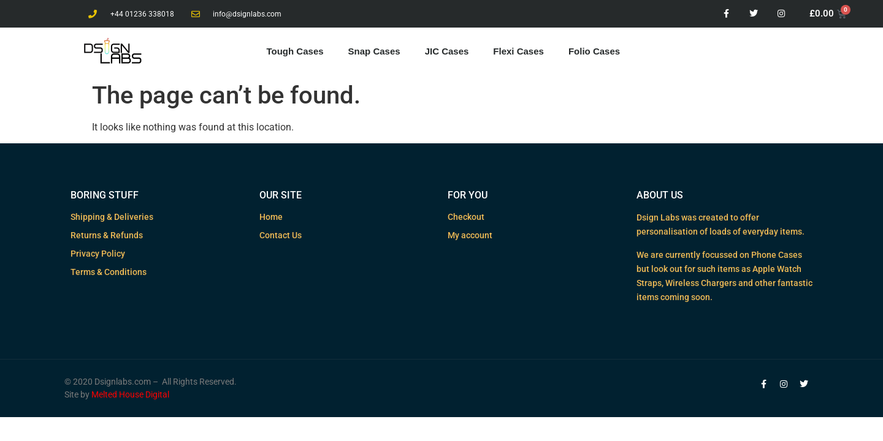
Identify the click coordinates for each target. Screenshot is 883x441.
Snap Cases (374, 51)
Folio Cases (594, 51)
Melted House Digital (130, 394)
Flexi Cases (518, 51)
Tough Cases (295, 51)
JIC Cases (447, 51)
